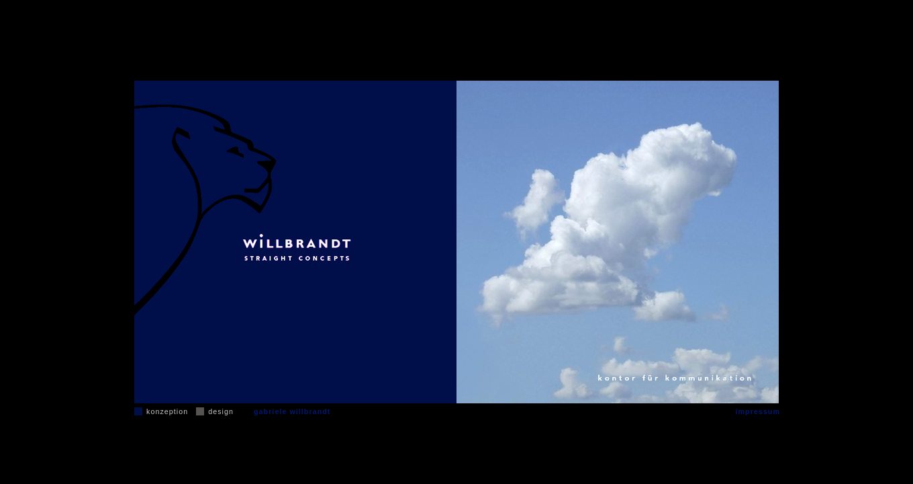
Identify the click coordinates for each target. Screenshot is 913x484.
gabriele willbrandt (292, 411)
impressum (758, 411)
